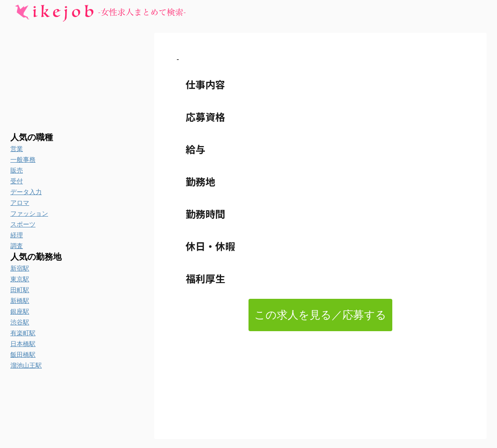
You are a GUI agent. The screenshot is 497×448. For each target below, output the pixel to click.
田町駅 (19, 289)
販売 (16, 170)
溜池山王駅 (26, 365)
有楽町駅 (23, 333)
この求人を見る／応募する (320, 315)
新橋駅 (19, 300)
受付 (16, 181)
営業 (16, 148)
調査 (16, 245)
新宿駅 (19, 268)
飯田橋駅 (23, 354)
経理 (16, 235)
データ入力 (26, 191)
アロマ (19, 202)
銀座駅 (19, 311)
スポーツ (23, 224)
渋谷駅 (19, 322)
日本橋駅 (23, 343)
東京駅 (19, 279)
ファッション (29, 213)
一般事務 (23, 159)
